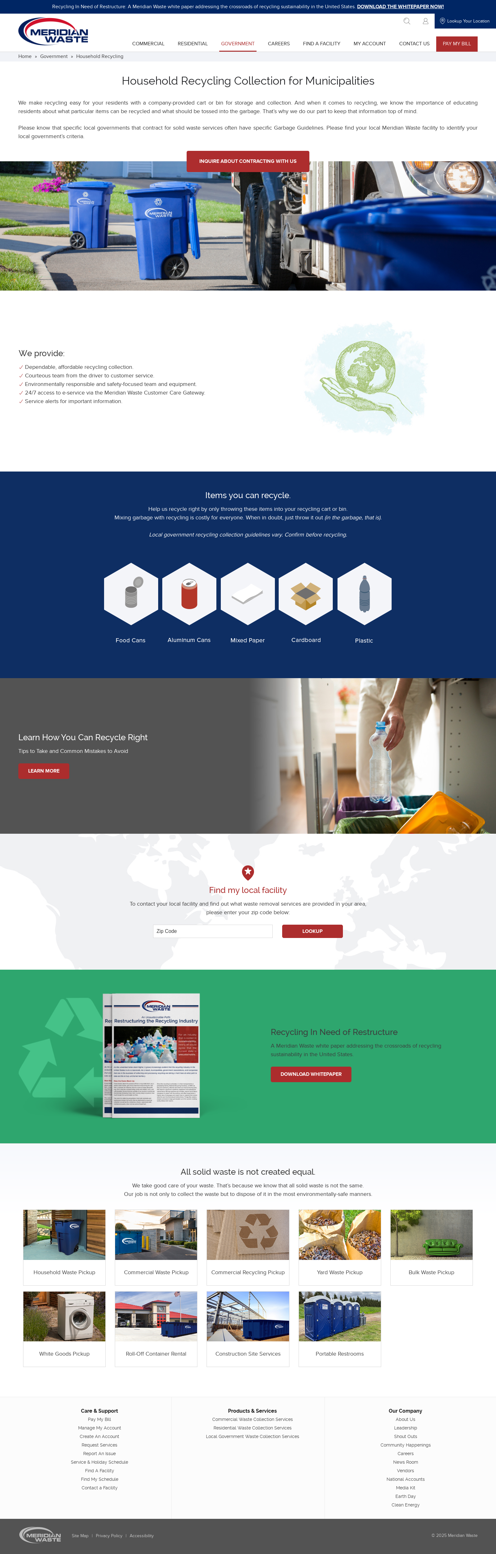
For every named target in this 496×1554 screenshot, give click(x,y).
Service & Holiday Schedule (99, 1461)
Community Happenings (405, 1444)
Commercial (148, 44)
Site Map (80, 1535)
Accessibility (142, 1535)
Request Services (100, 1444)
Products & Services (252, 1411)
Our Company (405, 1411)
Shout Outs (405, 1436)
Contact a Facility (100, 1487)
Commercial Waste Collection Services (252, 1419)
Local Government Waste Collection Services (252, 1436)
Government (237, 44)
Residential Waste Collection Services (253, 1427)
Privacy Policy (109, 1535)
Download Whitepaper (311, 1074)
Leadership (405, 1427)
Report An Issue (100, 1453)
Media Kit (405, 1487)
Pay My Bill (457, 44)
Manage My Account (99, 1427)
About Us (405, 1419)
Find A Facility (321, 44)
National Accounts (405, 1478)
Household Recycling (100, 56)
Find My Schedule (99, 1478)
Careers (278, 44)
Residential (192, 44)
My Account (369, 44)
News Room (405, 1461)
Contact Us (414, 44)
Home (25, 56)
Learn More (44, 771)
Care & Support (99, 1411)
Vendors (405, 1470)
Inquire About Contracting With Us (248, 161)
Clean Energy (405, 1504)
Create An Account (100, 1436)
